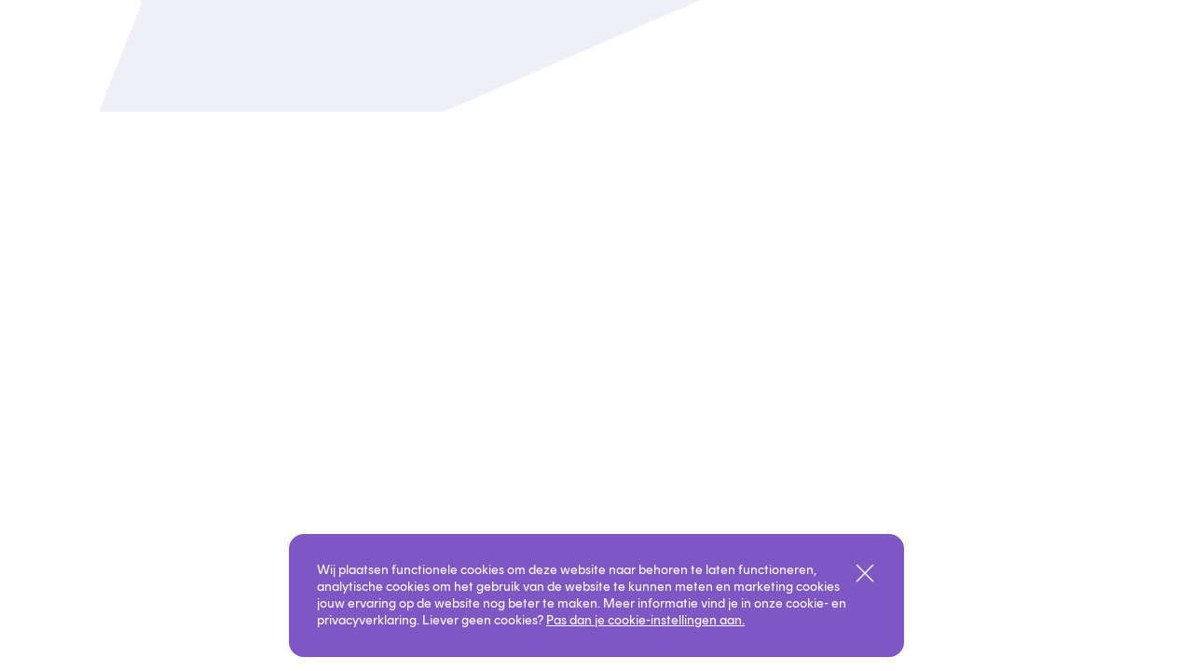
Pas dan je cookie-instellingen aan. (645, 620)
